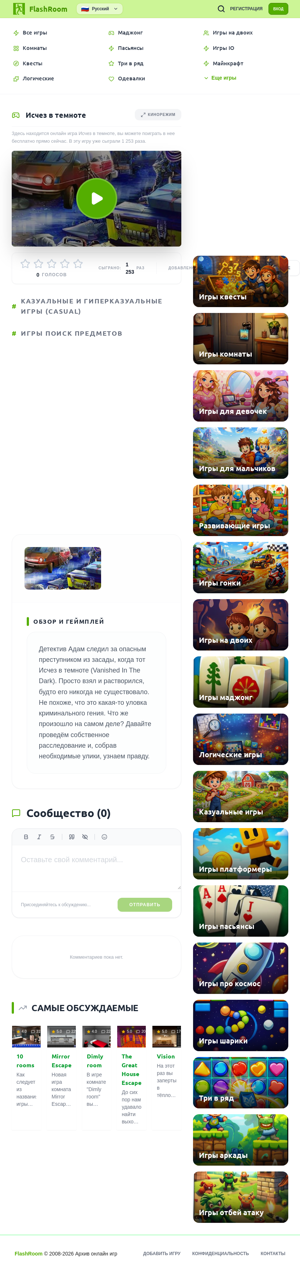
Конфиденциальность (220, 1253)
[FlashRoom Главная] (39, 8)
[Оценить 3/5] (52, 265)
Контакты (273, 1253)
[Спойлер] (85, 849)
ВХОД (275, 9)
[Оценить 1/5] (25, 265)
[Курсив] (39, 849)
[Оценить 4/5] (65, 265)
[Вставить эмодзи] (104, 849)
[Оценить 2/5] (38, 265)
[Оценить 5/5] (78, 265)
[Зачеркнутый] (52, 849)
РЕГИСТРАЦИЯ (239, 8)
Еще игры (219, 78)
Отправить (144, 917)
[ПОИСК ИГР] (214, 8)
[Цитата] (72, 849)
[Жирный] (26, 849)
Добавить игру (162, 1253)
